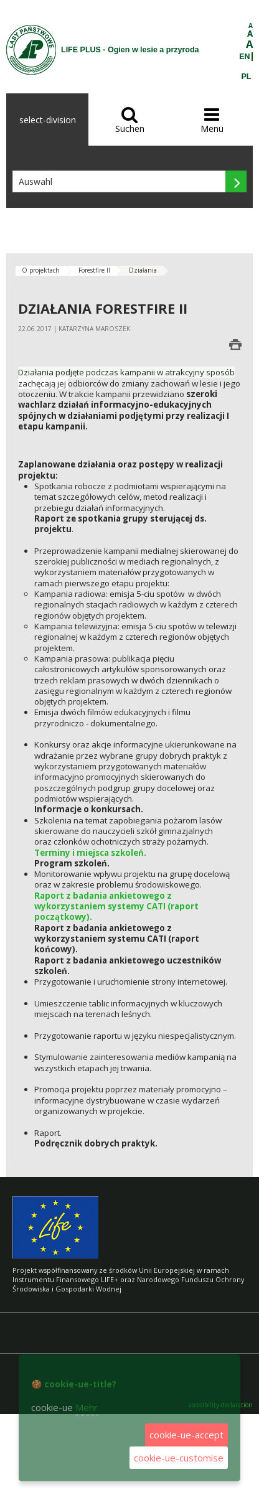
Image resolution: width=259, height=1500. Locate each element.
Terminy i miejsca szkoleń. (90, 852)
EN (244, 56)
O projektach (41, 270)
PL (247, 76)
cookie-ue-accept (186, 1434)
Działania (143, 270)
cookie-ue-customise (179, 1457)
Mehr (86, 1407)
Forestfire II (94, 270)
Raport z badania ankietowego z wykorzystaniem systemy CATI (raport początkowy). (116, 906)
